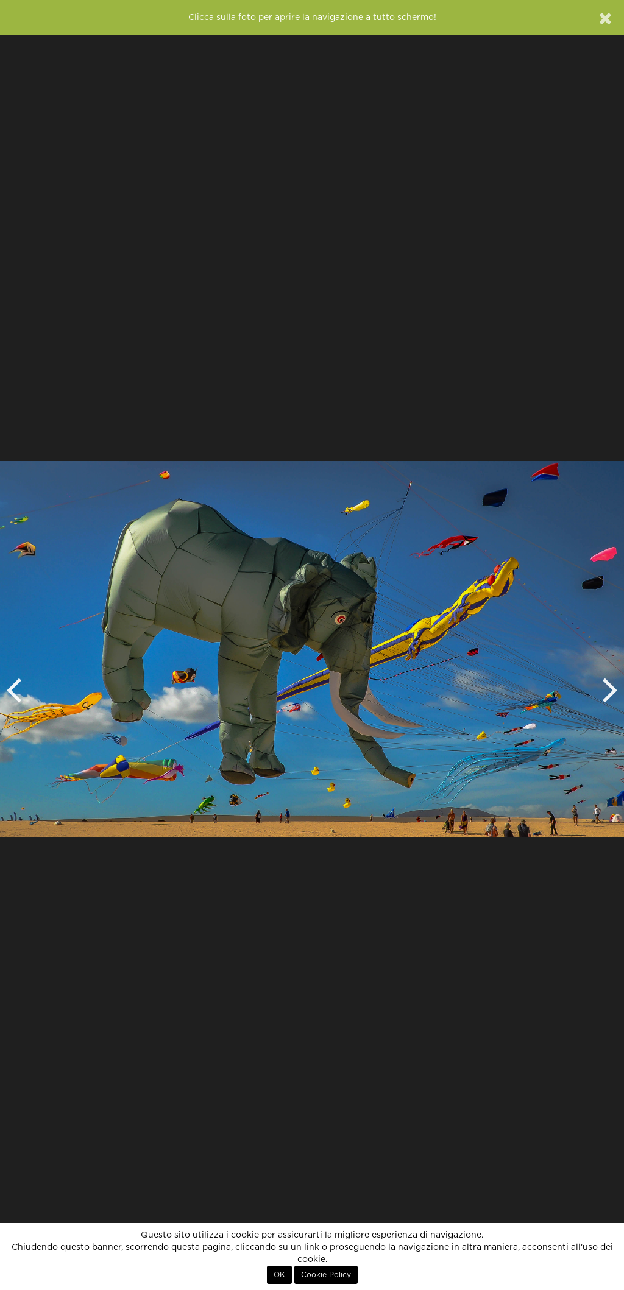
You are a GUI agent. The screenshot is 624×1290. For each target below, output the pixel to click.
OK (279, 1274)
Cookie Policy (326, 1274)
